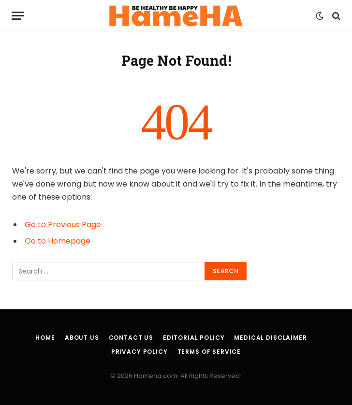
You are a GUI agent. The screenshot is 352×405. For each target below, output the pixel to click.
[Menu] (18, 16)
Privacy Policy (139, 351)
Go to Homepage (57, 240)
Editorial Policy (193, 337)
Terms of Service (209, 351)
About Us (82, 337)
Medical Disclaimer (270, 337)
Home (45, 337)
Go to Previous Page (63, 224)
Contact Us (131, 337)
